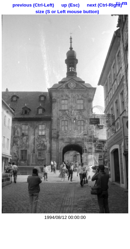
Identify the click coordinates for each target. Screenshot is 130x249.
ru (118, 3)
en (124, 3)
